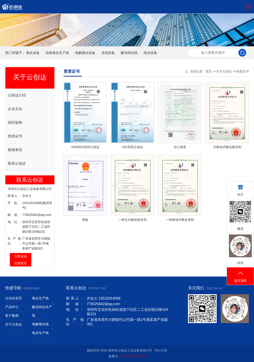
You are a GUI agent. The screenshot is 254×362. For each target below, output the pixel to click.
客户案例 (12, 315)
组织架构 (15, 122)
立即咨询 (20, 256)
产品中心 (12, 307)
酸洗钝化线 (129, 53)
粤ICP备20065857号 (133, 356)
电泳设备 (150, 53)
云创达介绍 (17, 95)
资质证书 (15, 136)
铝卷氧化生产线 (57, 53)
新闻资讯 (15, 150)
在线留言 (20, 263)
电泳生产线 (40, 333)
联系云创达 (17, 163)
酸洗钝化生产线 (42, 311)
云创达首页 (13, 298)
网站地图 (161, 350)
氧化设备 (33, 53)
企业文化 (15, 109)
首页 (208, 71)
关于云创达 (224, 71)
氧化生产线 (40, 298)
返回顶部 (240, 276)
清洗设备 (108, 53)
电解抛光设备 (85, 53)
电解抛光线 (40, 324)
